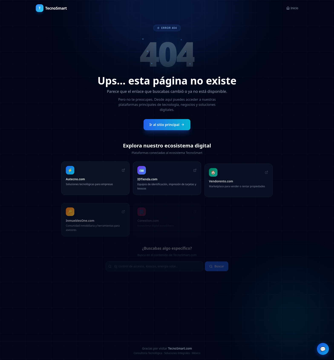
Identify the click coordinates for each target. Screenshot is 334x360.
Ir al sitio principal (167, 124)
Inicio (292, 8)
